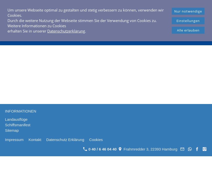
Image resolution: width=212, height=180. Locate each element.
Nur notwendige (188, 11)
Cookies (96, 140)
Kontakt (34, 140)
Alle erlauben (188, 30)
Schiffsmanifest (17, 125)
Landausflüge (16, 119)
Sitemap (12, 130)
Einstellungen (188, 20)
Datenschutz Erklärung (65, 140)
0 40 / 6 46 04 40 (100, 149)
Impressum (14, 140)
